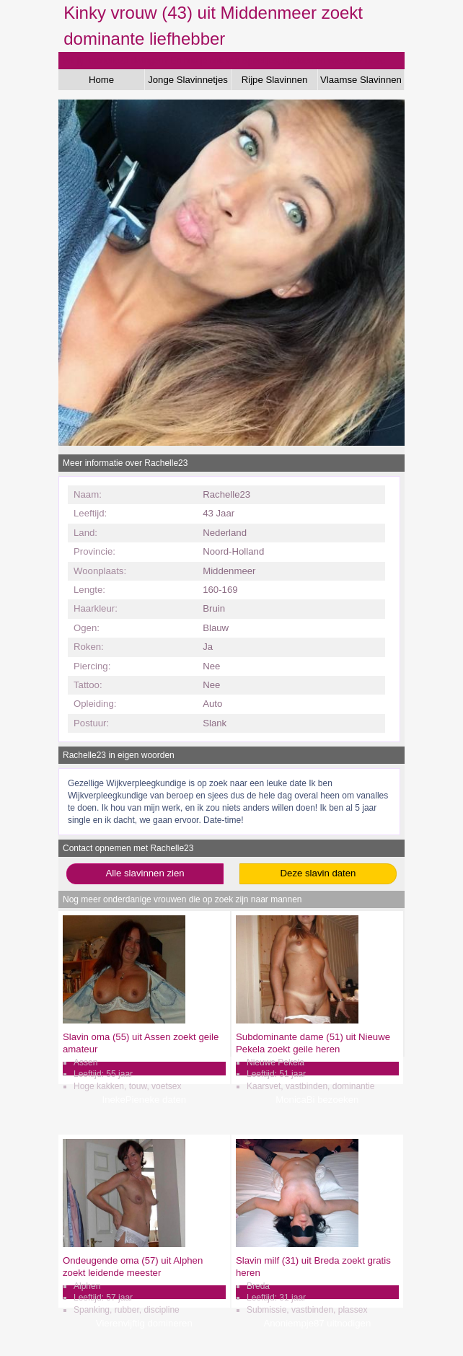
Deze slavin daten (318, 873)
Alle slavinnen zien (144, 873)
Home (101, 79)
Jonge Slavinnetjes (188, 79)
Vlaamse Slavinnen (361, 79)
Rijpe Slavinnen (275, 79)
